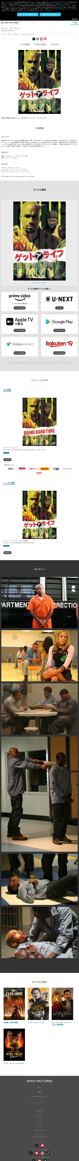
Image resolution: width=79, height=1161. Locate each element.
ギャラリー (54, 26)
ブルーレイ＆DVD (40, 26)
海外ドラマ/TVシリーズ (39, 1085)
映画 (39, 1074)
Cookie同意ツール (39, 1155)
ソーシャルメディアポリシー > (39, 1147)
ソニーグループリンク (39, 1117)
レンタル (59, 290)
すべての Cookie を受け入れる (28, 14)
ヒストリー (40, 1102)
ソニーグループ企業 (69, 8)
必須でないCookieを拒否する (50, 14)
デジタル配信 (25, 26)
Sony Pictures (56, 8)
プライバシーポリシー (39, 1152)
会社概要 (39, 1097)
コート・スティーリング (36, 1005)
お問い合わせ (39, 1107)
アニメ (39, 1087)
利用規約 (39, 1154)
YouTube (39, 1144)
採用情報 (39, 1104)
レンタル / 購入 (19, 290)
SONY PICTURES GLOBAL (39, 1119)
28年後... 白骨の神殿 (11, 1005)
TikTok (45, 1144)
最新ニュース (39, 1099)
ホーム (40, 1070)
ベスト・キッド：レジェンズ (13, 1046)
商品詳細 (7, 442)
